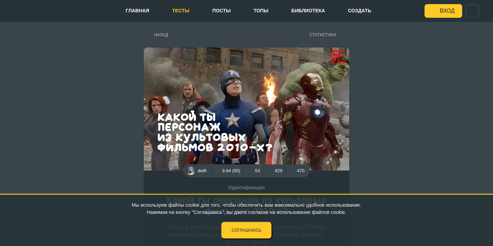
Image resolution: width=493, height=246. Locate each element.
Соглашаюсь (247, 230)
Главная (137, 10)
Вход (447, 11)
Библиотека (308, 10)
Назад (161, 34)
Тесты (180, 10)
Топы (261, 10)
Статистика (322, 34)
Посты (221, 10)
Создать (359, 10)
